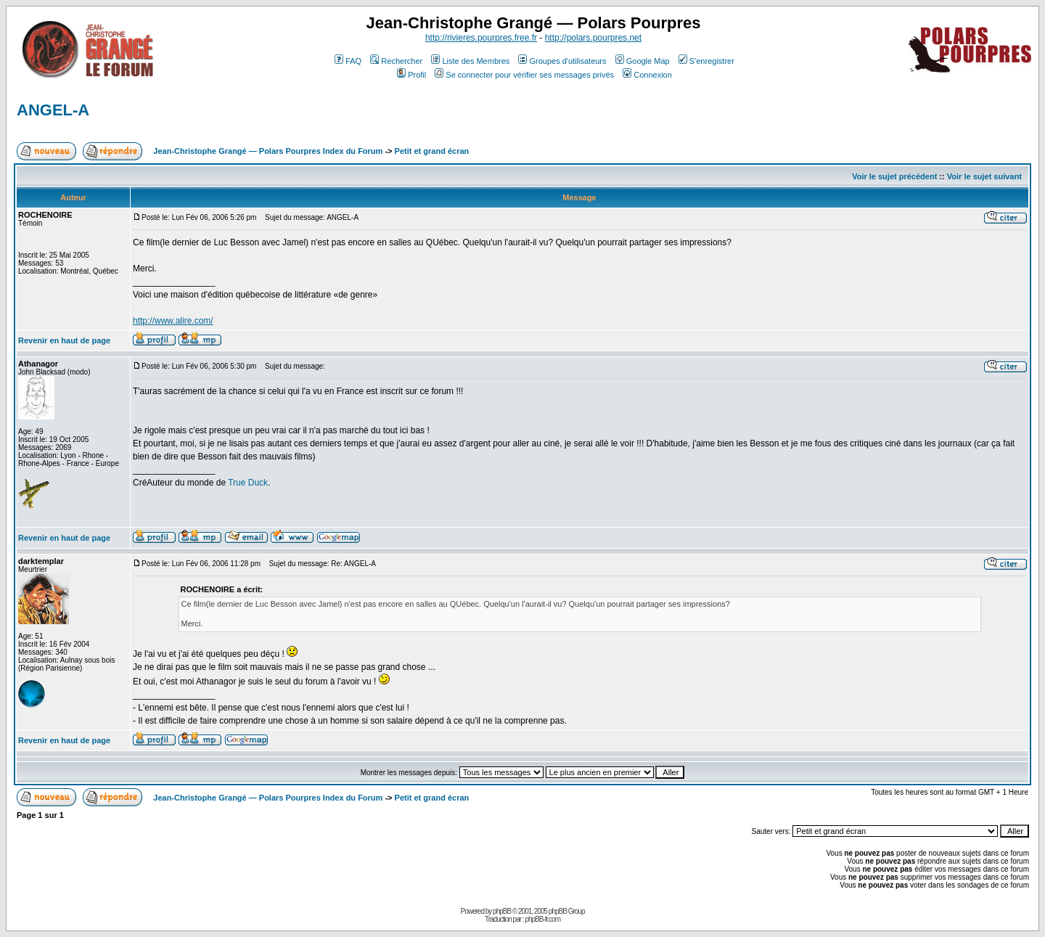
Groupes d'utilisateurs (562, 61)
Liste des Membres (470, 61)
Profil (411, 74)
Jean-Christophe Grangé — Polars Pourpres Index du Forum (267, 151)
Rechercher (396, 61)
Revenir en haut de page (64, 340)
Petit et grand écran (432, 151)
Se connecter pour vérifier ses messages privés (524, 74)
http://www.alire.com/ (173, 321)
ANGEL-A (53, 110)
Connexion (647, 74)
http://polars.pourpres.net (593, 38)
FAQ (348, 61)
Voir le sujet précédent (894, 176)
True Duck (248, 483)
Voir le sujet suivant (984, 176)
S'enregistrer (706, 61)
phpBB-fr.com (542, 919)
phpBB (502, 911)
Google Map (642, 61)
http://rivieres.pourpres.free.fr (481, 38)
